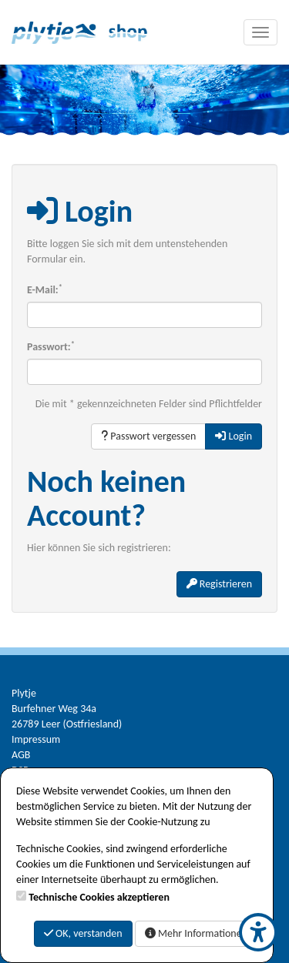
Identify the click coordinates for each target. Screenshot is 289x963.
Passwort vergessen (148, 436)
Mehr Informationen (196, 933)
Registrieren (219, 583)
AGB (21, 754)
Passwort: (51, 346)
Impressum (36, 739)
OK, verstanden (83, 933)
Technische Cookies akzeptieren (99, 897)
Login (233, 436)
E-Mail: (44, 289)
